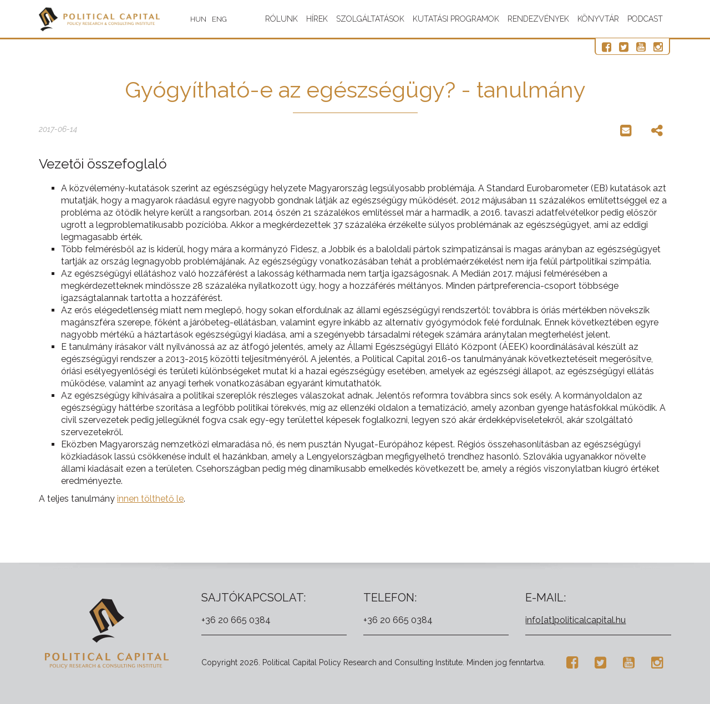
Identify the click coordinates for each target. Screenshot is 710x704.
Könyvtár (598, 18)
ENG (237, 19)
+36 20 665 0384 (236, 620)
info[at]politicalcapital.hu (575, 620)
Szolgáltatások (370, 18)
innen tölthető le (150, 498)
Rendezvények (538, 18)
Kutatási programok (456, 18)
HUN (216, 19)
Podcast (645, 18)
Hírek (317, 18)
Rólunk (281, 18)
